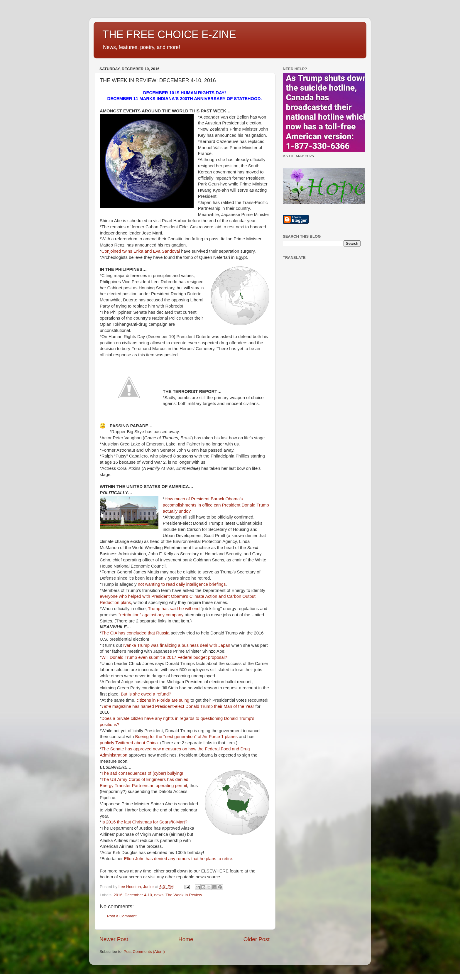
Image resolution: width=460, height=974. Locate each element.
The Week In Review (183, 895)
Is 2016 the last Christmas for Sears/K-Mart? (144, 822)
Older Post (256, 939)
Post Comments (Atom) (144, 951)
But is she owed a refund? (146, 694)
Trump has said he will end (173, 608)
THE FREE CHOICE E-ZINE (169, 34)
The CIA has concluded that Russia (136, 633)
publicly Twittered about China (129, 742)
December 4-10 (138, 895)
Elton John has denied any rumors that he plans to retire (178, 858)
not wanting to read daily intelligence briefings (182, 584)
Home (185, 939)
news (158, 895)
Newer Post (113, 939)
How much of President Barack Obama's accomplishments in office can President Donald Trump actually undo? (216, 505)
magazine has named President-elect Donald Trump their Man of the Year (178, 706)
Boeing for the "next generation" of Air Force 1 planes (186, 736)
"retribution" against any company (151, 614)
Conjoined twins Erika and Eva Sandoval (141, 251)
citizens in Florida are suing (162, 700)
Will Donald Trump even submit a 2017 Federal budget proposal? (164, 657)
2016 (118, 895)
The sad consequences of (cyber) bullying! (142, 773)
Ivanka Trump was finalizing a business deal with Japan (176, 645)
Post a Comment (122, 916)
